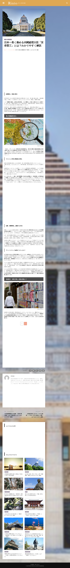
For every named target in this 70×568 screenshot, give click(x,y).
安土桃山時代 (28, 551)
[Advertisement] (15, 62)
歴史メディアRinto (7, 49)
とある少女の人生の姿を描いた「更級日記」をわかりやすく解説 (13, 514)
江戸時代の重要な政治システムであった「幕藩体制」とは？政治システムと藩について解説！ (14, 535)
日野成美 (12, 376)
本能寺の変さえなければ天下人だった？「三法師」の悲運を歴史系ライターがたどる (14, 555)
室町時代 (6, 551)
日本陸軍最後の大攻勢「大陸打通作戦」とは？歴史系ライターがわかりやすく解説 (13, 415)
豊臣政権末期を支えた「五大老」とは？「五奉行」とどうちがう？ (33, 554)
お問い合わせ (37, 564)
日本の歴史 (9, 39)
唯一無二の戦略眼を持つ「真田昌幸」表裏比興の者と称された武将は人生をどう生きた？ (14, 495)
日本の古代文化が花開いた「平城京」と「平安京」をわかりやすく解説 (33, 514)
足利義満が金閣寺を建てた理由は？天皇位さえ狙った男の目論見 (14, 474)
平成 (5, 39)
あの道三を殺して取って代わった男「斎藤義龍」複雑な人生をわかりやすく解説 (34, 474)
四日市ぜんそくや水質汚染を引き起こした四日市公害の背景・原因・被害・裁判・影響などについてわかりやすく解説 (34, 535)
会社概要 (32, 564)
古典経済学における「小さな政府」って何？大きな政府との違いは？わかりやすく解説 (34, 415)
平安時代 (6, 511)
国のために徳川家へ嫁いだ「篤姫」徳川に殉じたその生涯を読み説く (34, 494)
